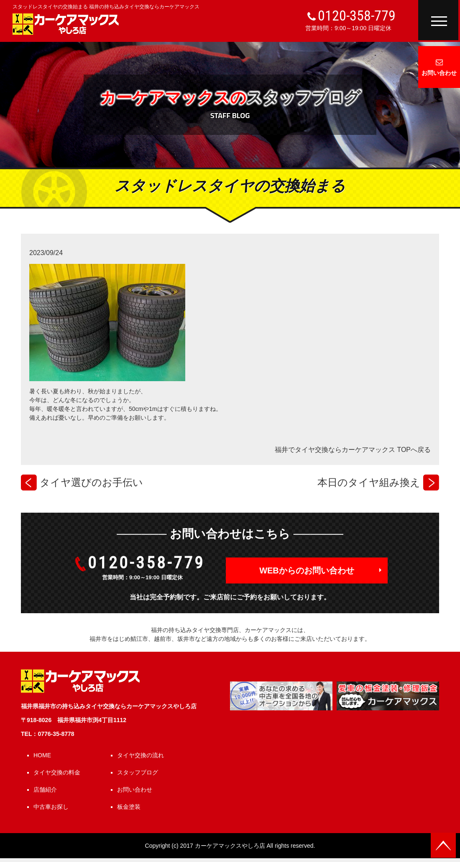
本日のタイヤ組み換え (368, 482)
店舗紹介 (45, 789)
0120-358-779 (357, 15)
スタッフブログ (137, 772)
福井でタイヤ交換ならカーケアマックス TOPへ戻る (353, 449)
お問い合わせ (439, 73)
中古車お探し (51, 806)
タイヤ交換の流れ (140, 755)
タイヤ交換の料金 (56, 772)
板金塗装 (129, 806)
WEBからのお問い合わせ (306, 570)
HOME (42, 755)
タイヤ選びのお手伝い (91, 482)
